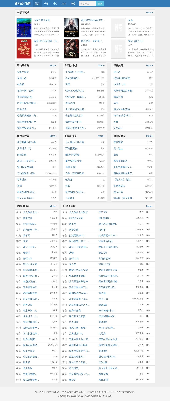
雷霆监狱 (133, 142)
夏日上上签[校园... (36, 161)
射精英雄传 (133, 185)
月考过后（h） (36, 148)
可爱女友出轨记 (36, 198)
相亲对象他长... (31, 322)
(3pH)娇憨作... (85, 78)
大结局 (102, 333)
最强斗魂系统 (85, 154)
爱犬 (133, 121)
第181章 (103, 305)
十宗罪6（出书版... (85, 72)
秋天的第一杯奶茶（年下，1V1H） (99, 41)
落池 (133, 103)
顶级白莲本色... (31, 328)
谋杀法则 (85, 103)
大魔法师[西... (30, 374)
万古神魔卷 (85, 148)
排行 (55, 3)
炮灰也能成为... (31, 299)
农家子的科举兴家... (79, 270)
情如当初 (133, 97)
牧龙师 (85, 179)
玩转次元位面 (30, 264)
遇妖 (85, 185)
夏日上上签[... (30, 247)
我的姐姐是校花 (133, 78)
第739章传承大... (107, 310)
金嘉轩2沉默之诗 (85, 115)
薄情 (36, 185)
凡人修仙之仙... (31, 212)
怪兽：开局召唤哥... (85, 173)
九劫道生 (85, 198)
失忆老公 (133, 128)
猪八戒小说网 (23, 3)
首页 (37, 3)
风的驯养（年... (31, 229)
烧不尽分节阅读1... (108, 224)
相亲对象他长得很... (36, 142)
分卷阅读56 (105, 258)
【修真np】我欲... (133, 179)
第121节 (103, 252)
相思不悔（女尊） (36, 90)
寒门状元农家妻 (36, 167)
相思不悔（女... (31, 310)
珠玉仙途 (133, 192)
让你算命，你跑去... (85, 97)
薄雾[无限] (85, 167)
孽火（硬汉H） (136, 41)
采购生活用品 (106, 241)
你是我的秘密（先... (36, 115)
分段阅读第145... (107, 287)
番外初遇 (103, 374)
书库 (46, 3)
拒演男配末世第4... (108, 235)
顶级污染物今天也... (85, 128)
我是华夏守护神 (85, 121)
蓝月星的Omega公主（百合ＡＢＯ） (100, 20)
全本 (64, 3)
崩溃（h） (104, 299)
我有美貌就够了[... (36, 128)
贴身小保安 (36, 72)
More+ (149, 12)
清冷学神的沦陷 (133, 109)
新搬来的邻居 (133, 161)
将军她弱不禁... (31, 270)
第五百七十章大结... (109, 368)
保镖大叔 (36, 78)
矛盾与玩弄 (104, 264)
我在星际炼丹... (31, 287)
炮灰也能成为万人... (79, 305)
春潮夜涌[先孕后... (36, 192)
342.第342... (105, 218)
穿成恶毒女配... (31, 380)
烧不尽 (133, 72)
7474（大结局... (107, 328)
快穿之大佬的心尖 (85, 90)
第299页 (103, 351)
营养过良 (36, 179)
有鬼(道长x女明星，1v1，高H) (49, 41)
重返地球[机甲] (76, 356)
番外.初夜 (104, 380)
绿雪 (85, 84)
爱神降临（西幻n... (85, 192)
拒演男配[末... (30, 224)
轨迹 (73, 3)
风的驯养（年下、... (79, 241)
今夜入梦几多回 (42, 20)
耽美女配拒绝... (31, 345)
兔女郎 (26, 252)
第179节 (103, 212)
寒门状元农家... (31, 333)
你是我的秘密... (31, 356)
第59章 (102, 293)
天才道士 (133, 148)
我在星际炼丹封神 (36, 121)
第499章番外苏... (107, 316)
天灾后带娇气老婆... (85, 109)
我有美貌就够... (31, 293)
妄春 (130, 20)
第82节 (102, 229)
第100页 (103, 322)
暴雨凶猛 (27, 368)
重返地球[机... (30, 339)
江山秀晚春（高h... (36, 173)
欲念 (133, 154)
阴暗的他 (36, 154)
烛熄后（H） (133, 84)
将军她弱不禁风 (77, 276)
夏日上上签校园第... (109, 247)
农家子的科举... (31, 276)
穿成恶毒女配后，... (79, 362)
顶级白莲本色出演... (79, 339)
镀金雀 (36, 84)
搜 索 (100, 3)
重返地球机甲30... (108, 356)
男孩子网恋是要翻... (133, 90)
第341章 (103, 362)
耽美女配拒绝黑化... (36, 103)
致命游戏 (36, 109)
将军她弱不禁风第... (109, 276)
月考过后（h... (30, 316)
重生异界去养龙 (85, 161)
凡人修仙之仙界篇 (85, 142)
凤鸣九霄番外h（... (133, 167)
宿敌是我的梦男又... (133, 173)
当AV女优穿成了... (133, 115)
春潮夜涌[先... (30, 281)
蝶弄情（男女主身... (133, 198)
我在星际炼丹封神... (109, 281)
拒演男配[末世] (36, 97)
